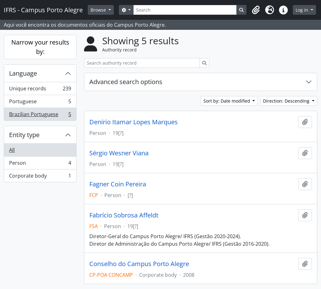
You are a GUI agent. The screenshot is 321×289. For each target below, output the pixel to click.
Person (40, 164)
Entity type (24, 135)
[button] (256, 10)
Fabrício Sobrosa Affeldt (123, 215)
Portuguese (40, 103)
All (12, 150)
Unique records (40, 90)
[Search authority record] (142, 63)
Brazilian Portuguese (40, 115)
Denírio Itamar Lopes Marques (133, 122)
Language (23, 73)
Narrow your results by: (40, 47)
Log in (302, 10)
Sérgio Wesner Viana (119, 153)
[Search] (185, 10)
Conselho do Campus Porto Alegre (139, 264)
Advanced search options (125, 82)
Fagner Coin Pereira (117, 184)
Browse (99, 10)
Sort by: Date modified (227, 101)
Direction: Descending (287, 101)
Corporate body (40, 177)
